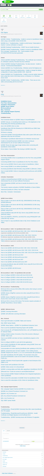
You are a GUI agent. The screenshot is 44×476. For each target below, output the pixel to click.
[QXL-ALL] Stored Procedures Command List (13, 396)
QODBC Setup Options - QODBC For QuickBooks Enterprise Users (19, 325)
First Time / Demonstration (8, 103)
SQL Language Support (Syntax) (23, 457)
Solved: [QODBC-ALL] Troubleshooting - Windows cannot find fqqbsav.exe (21, 68)
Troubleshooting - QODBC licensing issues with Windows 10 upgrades (20, 417)
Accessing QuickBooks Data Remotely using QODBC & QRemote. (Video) (21, 168)
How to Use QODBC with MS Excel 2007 (12, 259)
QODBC (23, 461)
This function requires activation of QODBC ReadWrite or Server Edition (20, 187)
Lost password (6, 441)
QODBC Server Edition (7, 106)
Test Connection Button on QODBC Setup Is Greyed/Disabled (17, 119)
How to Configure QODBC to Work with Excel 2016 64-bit (16, 275)
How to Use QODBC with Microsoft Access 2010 (14, 257)
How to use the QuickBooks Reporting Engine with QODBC (17, 327)
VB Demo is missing (6, 132)
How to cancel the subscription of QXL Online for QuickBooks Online (19, 380)
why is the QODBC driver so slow (10, 126)
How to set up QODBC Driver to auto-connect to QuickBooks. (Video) (20, 164)
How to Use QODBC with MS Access (11, 268)
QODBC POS (23, 464)
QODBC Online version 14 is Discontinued (12, 367)
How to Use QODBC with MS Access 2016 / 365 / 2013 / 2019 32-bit (19, 250)
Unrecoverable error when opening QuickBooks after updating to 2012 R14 (21, 348)
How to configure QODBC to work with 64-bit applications (16, 342)
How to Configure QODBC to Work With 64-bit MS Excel (16, 279)
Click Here (23, 446)
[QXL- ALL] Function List (7, 398)
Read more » (3, 85)
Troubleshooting (6, 113)
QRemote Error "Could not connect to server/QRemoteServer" (18, 371)
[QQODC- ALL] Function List (8, 393)
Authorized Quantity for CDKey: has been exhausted (15, 189)
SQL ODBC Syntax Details (8, 323)
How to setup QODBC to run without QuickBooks (14, 166)
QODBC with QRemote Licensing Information (13, 313)
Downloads (23, 452)
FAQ (2, 94)
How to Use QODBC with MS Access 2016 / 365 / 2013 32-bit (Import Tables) (22, 252)
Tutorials (23, 453)
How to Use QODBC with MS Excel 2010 (12, 255)
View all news (22, 427)
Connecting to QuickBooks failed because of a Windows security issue (20, 138)
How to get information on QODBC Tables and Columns (16, 320)
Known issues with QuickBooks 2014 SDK (12, 364)
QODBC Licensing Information (9, 311)
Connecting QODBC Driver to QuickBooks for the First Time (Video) (19, 162)
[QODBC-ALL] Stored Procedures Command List (14, 391)
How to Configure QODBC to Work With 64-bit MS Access (16, 282)
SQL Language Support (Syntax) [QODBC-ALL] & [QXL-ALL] (17, 389)
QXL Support (23, 459)
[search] (19, 9)
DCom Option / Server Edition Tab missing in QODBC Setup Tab (18, 149)
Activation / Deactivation (8, 104)
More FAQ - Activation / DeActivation (11, 192)
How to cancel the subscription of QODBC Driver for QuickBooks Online (20, 378)
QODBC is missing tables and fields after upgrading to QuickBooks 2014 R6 (21, 369)
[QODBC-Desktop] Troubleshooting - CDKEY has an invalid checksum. (20, 47)
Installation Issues (6, 101)
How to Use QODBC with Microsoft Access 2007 (14, 261)
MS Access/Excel (6, 108)
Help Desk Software (7, 473)
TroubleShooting (23, 455)
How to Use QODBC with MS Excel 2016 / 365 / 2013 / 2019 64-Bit (19, 231)
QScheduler (23, 466)
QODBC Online (23, 462)
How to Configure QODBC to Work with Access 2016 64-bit (17, 277)
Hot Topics (4, 32)
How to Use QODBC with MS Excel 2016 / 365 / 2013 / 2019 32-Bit (19, 248)
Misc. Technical (5, 110)
